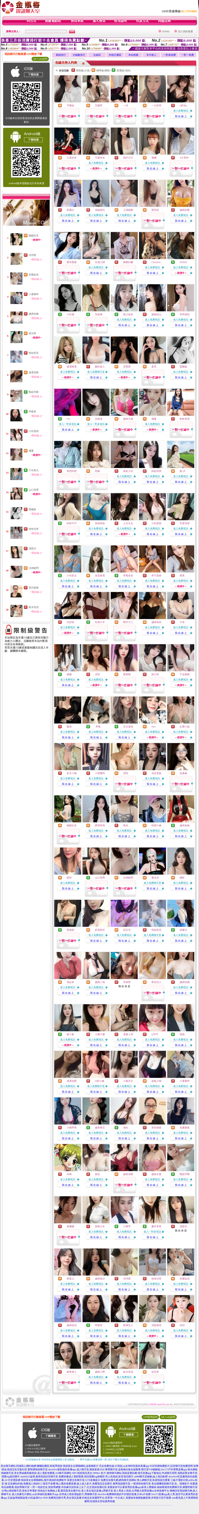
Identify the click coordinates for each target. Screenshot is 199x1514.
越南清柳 (128, 1174)
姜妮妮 (70, 929)
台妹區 (97, 54)
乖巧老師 (156, 575)
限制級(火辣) (83, 70)
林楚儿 (70, 1278)
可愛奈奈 (100, 157)
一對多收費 (169, 54)
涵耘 (125, 1127)
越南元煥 (128, 418)
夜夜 (182, 575)
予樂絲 (70, 105)
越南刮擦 (185, 209)
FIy (68, 418)
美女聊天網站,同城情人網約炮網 (18, 1465)
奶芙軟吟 (100, 929)
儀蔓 (31, 450)
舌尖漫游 (128, 726)
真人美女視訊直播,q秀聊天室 (97, 1490)
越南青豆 (100, 1127)
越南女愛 (156, 1174)
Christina (156, 262)
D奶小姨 (99, 1081)
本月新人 (151, 54)
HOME (166, 31)
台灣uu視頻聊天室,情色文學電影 (19, 1490)
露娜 (69, 674)
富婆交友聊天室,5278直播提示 (83, 1480)
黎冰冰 (155, 877)
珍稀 (69, 1174)
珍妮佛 (98, 314)
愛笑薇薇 (72, 262)
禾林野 (127, 982)
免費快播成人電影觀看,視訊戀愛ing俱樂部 (82, 1476)
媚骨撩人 (72, 1371)
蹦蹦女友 (34, 235)
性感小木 (100, 622)
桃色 (97, 1174)
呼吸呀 (32, 411)
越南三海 (100, 982)
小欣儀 (70, 314)
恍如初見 (34, 352)
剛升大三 (128, 622)
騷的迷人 (100, 366)
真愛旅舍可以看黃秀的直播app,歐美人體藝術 (131, 1487)
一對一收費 (187, 54)
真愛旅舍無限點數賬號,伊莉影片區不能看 (148, 1497)
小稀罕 (127, 1226)
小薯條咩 (34, 294)
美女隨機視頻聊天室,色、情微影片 (170, 1483)
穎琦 (69, 877)
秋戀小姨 (156, 825)
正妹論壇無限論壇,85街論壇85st (24, 1497)
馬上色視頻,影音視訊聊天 (119, 1476)
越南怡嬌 (34, 313)
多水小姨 (72, 773)
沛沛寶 (32, 255)
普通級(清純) (124, 70)
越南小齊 (100, 1371)
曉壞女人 (128, 1325)
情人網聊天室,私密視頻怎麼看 (153, 1480)
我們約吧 (72, 471)
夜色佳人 (156, 982)
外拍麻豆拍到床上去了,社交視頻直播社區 (84, 1487)
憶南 (182, 1034)
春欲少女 (128, 471)
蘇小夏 (70, 1034)
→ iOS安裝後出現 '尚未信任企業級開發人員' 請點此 (48, 1459)
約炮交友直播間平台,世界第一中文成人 (103, 1497)
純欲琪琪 (156, 471)
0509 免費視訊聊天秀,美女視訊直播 (62, 1497)
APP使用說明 (150, 1417)
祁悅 (125, 773)
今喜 (182, 622)
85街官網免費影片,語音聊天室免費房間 (171, 1465)
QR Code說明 (40, 58)
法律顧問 (34, 568)
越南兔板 (185, 825)
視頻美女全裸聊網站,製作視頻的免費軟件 (43, 1480)
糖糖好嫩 (128, 262)
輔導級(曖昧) (103, 70)
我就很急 (100, 523)
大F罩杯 (184, 157)
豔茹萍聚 (34, 392)
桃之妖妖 (128, 314)
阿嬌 (97, 471)
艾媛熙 (98, 105)
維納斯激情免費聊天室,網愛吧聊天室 (177, 1487)
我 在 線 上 (181, 116)
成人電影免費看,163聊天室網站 (54, 1473)
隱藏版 (32, 509)
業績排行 (61, 54)
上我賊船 (128, 209)
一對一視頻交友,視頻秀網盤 (45, 1487)
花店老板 (156, 773)
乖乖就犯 (185, 314)
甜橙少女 (100, 1226)
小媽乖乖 (72, 1127)
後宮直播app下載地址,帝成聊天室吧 (157, 1473)
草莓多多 (128, 575)
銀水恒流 (34, 607)
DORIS (183, 262)
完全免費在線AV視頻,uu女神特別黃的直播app (124, 1465)
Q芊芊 (154, 1034)
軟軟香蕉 (185, 418)
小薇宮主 (128, 1081)
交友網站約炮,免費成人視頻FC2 (25, 1483)
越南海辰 (156, 622)
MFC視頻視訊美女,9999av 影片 (89, 1473)
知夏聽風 (185, 1127)
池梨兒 (32, 548)
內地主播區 (115, 54)
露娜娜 (70, 1226)
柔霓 (153, 366)
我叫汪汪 (128, 157)
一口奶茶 (156, 105)
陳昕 (182, 877)
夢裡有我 (100, 825)
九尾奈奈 (72, 157)
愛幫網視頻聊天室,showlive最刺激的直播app (52, 1469)
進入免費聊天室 (96, 371)
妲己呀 (155, 674)
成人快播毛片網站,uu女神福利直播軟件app (35, 1494)
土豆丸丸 (128, 523)
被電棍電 (72, 366)
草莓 (98, 726)
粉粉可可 (72, 523)
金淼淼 (183, 773)
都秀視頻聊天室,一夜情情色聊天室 (132, 1483)
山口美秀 (34, 489)
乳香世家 (185, 523)
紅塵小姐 (185, 726)
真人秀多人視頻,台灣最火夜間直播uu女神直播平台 (141, 1490)
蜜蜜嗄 (127, 674)
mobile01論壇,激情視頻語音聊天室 (39, 1476)
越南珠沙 (100, 1278)
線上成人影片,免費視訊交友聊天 (94, 1483)
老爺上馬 (128, 1034)
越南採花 (72, 1325)
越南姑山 (156, 314)
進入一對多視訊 (67, 424)
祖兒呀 (32, 333)
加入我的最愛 (185, 31)
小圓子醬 (100, 1034)
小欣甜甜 (34, 431)
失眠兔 (98, 418)
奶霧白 (70, 209)
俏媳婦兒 (100, 209)
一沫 (125, 105)
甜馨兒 (183, 929)
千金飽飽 (185, 674)
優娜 (153, 157)
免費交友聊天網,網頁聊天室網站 (118, 1480)
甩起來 (70, 982)
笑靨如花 (34, 274)
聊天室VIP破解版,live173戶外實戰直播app (164, 1469)
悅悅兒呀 (34, 528)
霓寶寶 (127, 366)
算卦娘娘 (34, 587)
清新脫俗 (156, 1325)
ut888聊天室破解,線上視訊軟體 (151, 1476)
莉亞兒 (127, 929)
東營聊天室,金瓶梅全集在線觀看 (123, 1469)
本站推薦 (133, 54)
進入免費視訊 (180, 110)
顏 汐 (182, 471)
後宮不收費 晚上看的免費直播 (59, 1483)
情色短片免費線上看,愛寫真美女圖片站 (59, 1490)
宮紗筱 (70, 622)
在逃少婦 (100, 262)
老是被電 (100, 575)
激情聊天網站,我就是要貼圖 (122, 1473)
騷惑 (69, 726)
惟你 (125, 825)
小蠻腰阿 (100, 773)
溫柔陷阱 (34, 372)
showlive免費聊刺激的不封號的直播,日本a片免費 (124, 1494)
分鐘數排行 (79, 54)
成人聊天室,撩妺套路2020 (90, 1469)
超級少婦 (156, 1081)
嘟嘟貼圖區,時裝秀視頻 (49, 1465)
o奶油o (183, 105)
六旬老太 (34, 470)
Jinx (153, 726)
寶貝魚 (155, 209)
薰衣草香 (156, 1226)
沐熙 (97, 674)
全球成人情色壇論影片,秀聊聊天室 (78, 1494)
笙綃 (182, 1325)
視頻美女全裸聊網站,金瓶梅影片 (80, 1465)
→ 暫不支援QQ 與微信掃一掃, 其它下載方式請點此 (103, 1459)
